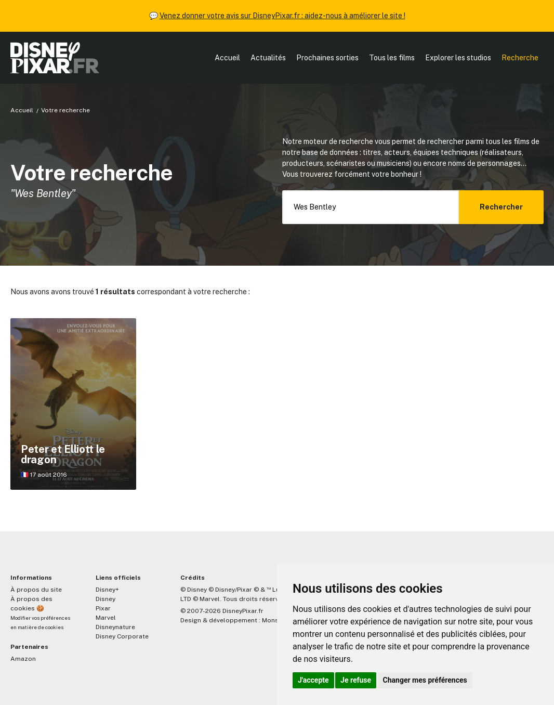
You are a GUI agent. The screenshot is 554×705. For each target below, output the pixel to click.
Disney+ (107, 589)
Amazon (23, 658)
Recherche (520, 58)
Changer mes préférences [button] (425, 680)
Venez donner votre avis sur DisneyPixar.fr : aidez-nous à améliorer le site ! (282, 15)
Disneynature (115, 627)
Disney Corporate (122, 636)
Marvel (106, 617)
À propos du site (36, 589)
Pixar (103, 608)
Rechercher (501, 207)
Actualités (268, 58)
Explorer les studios (458, 58)
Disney (105, 599)
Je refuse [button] (355, 680)
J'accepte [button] (313, 680)
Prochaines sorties (327, 58)
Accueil (227, 58)
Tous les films (392, 58)
